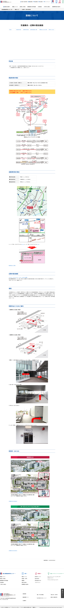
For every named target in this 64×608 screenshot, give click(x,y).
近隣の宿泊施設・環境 (33, 29)
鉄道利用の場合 (18, 29)
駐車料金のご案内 (12, 265)
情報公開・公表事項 (54, 593)
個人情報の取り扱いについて (42, 596)
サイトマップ (45, 3)
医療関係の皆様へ (25, 584)
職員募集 (35, 1)
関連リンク (33, 606)
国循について (2, 576)
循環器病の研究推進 (4, 580)
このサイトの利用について (5, 606)
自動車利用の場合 (26, 29)
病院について (24, 576)
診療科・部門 (24, 578)
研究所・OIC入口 (51, 29)
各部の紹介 (37, 578)
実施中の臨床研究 (29, 1)
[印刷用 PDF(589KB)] (13, 501)
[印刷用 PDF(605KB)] (13, 550)
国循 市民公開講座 (40, 593)
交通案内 (46, 1)
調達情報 (40, 1)
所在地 (10, 29)
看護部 (23, 580)
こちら (22, 244)
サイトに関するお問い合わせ (25, 606)
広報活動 (2, 582)
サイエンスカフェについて (53, 579)
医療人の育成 (2, 578)
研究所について (38, 576)
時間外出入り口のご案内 (43, 29)
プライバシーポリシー (15, 606)
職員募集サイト (26, 596)
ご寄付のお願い (3, 584)
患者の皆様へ (24, 582)
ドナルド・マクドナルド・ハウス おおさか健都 (18, 277)
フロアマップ (37, 582)
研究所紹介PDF (38, 580)
